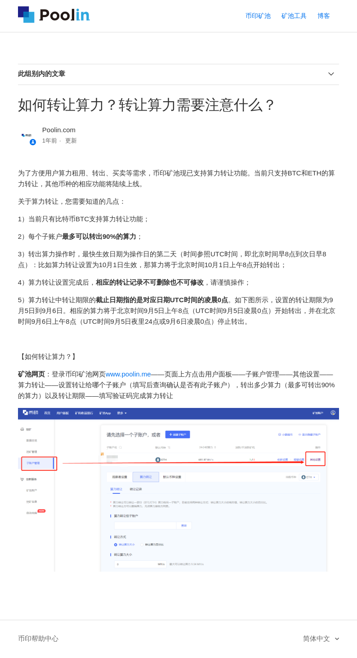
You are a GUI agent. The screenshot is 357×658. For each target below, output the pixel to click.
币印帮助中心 (38, 638)
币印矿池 (258, 15)
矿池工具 (294, 15)
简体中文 (317, 638)
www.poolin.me (128, 374)
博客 (323, 15)
